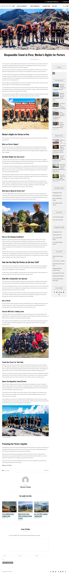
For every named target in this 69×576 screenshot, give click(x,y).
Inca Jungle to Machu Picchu (57, 206)
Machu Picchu (7, 473)
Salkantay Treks (46, 6)
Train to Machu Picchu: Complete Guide (8, 517)
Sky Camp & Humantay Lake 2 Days (58, 282)
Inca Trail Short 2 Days (58, 222)
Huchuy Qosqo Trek (57, 198)
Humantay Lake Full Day (58, 278)
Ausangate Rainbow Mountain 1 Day (57, 271)
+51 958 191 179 (65, 1)
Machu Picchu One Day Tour (58, 259)
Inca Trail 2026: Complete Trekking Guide (41, 517)
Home (13, 6)
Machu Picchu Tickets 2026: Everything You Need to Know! (25, 518)
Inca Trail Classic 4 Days (58, 219)
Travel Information (34, 6)
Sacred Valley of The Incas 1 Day (59, 267)
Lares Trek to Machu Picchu (57, 201)
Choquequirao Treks (57, 195)
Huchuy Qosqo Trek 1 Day (58, 275)
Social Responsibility (22, 6)
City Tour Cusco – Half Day (59, 263)
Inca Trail (54, 6)
